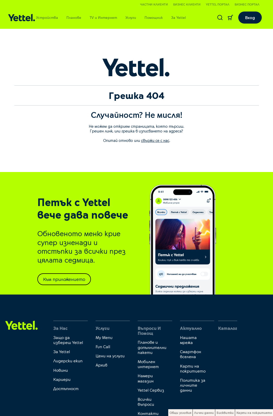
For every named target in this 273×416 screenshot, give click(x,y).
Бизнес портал (247, 4)
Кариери (62, 379)
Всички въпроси (146, 402)
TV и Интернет (103, 17)
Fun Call (103, 346)
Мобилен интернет (148, 364)
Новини (60, 370)
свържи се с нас (155, 140)
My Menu (104, 337)
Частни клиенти (154, 4)
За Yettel (178, 17)
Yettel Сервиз (151, 389)
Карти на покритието (193, 368)
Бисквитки (225, 412)
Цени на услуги (110, 355)
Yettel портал (217, 4)
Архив (101, 364)
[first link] (21, 325)
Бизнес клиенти (187, 4)
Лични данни (204, 412)
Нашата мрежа (188, 340)
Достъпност (66, 388)
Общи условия (180, 412)
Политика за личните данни (192, 385)
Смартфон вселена (190, 354)
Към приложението (64, 279)
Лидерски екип (68, 360)
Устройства (47, 17)
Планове (73, 17)
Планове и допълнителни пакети (152, 347)
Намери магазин (146, 378)
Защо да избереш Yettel (68, 340)
